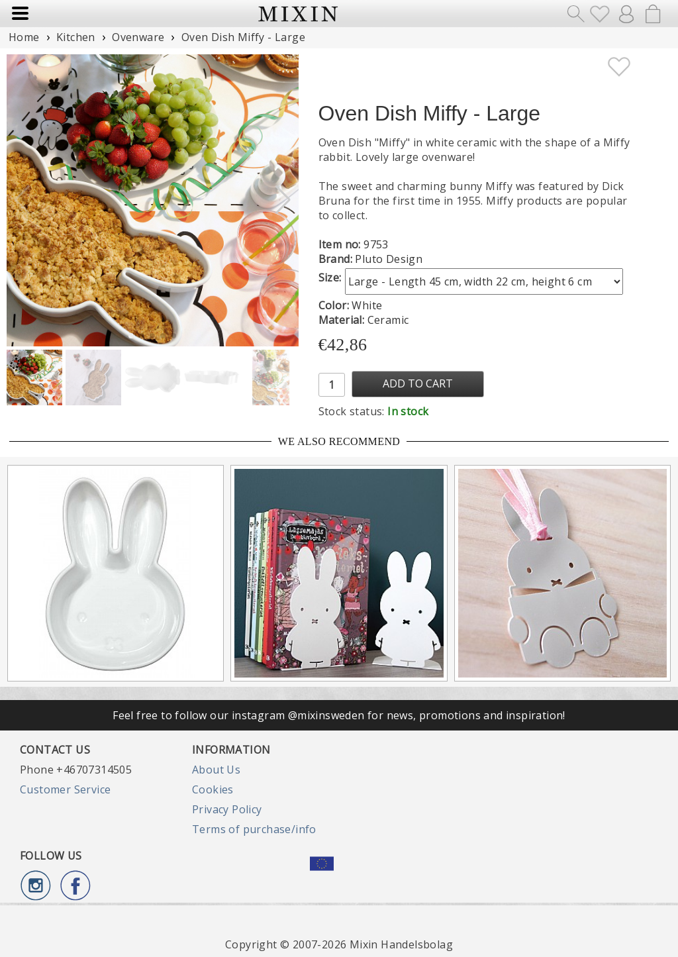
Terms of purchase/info (254, 829)
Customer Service (65, 789)
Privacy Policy (227, 809)
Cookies (213, 789)
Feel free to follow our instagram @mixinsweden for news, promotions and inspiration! (339, 715)
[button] (283, 200)
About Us (216, 769)
